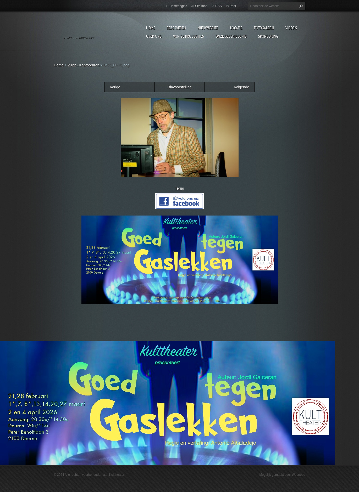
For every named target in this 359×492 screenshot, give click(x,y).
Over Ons (154, 36)
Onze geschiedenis (231, 36)
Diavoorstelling (180, 87)
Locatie (236, 27)
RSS (218, 6)
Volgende (241, 87)
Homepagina (178, 6)
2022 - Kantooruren (84, 65)
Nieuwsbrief (208, 27)
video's (291, 27)
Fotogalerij (264, 27)
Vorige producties (188, 36)
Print (233, 6)
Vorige (115, 87)
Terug (179, 188)
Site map (201, 6)
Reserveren (176, 27)
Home (150, 27)
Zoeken (300, 6)
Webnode (298, 475)
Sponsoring (268, 36)
